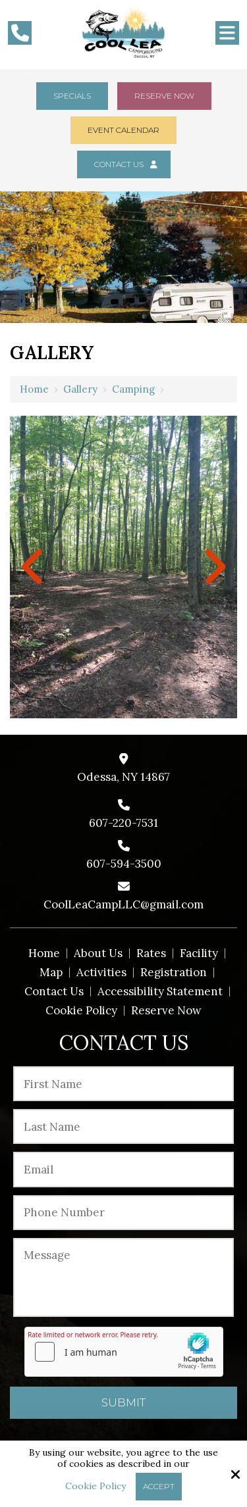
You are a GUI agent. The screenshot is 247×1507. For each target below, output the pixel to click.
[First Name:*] (123, 1083)
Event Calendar (123, 130)
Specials (72, 96)
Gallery (80, 389)
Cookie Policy (95, 1486)
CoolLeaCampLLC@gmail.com (123, 904)
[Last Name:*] (123, 1126)
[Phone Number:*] (123, 1212)
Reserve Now (164, 96)
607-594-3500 (123, 863)
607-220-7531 (123, 823)
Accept (159, 1486)
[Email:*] (123, 1169)
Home (34, 389)
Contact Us (123, 164)
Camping (133, 389)
